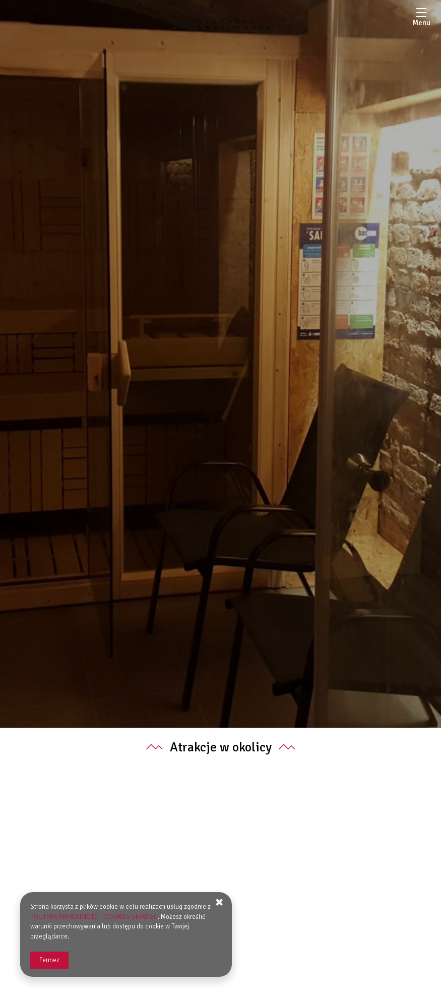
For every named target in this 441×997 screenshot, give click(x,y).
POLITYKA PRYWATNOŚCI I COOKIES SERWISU (94, 917)
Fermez (49, 960)
